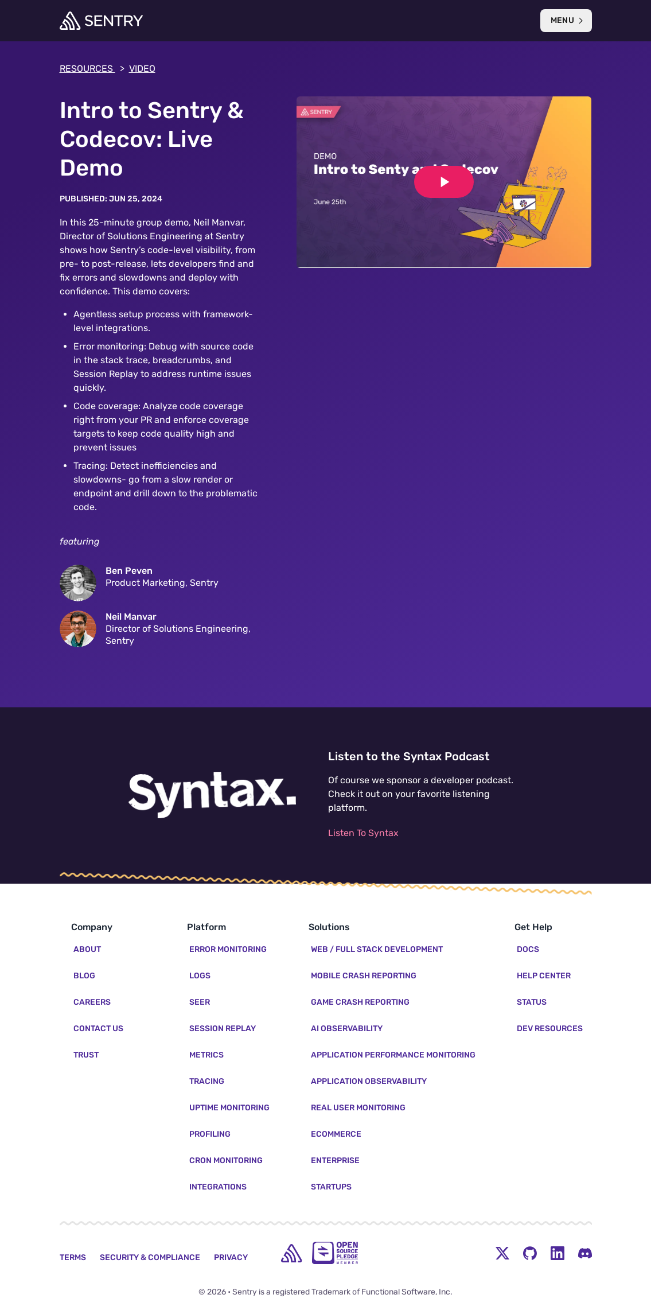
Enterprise (335, 1160)
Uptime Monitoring (229, 1108)
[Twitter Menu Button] (502, 1253)
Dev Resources (550, 1028)
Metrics (206, 1055)
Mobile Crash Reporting (363, 976)
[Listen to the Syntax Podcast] (212, 795)
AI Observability (347, 1028)
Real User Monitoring (358, 1108)
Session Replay (222, 1028)
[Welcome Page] (101, 20)
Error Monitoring (228, 949)
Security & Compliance (150, 1257)
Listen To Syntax (363, 832)
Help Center (544, 976)
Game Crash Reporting (360, 1002)
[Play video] (444, 182)
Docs (528, 949)
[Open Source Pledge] (334, 1253)
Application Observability (369, 1081)
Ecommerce (336, 1134)
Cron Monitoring (226, 1160)
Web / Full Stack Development (377, 949)
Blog (84, 976)
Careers (92, 1002)
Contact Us (98, 1028)
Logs (199, 976)
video (142, 68)
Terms (73, 1257)
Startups (331, 1187)
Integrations (218, 1187)
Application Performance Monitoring (393, 1055)
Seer (199, 1002)
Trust (86, 1055)
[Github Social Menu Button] (530, 1253)
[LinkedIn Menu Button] (557, 1253)
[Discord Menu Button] (585, 1253)
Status (532, 1002)
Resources (92, 69)
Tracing (206, 1081)
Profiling (210, 1134)
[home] (291, 1253)
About (87, 949)
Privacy (231, 1257)
